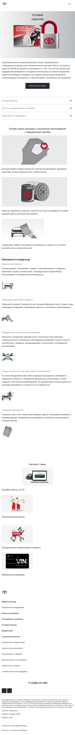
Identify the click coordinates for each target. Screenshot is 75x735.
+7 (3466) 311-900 (37, 683)
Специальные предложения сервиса (21, 547)
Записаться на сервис (37, 86)
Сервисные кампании (13, 574)
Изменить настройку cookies (11, 714)
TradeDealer (23, 730)
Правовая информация (10, 710)
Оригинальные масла (13, 517)
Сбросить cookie (7, 717)
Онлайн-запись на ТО (13, 489)
